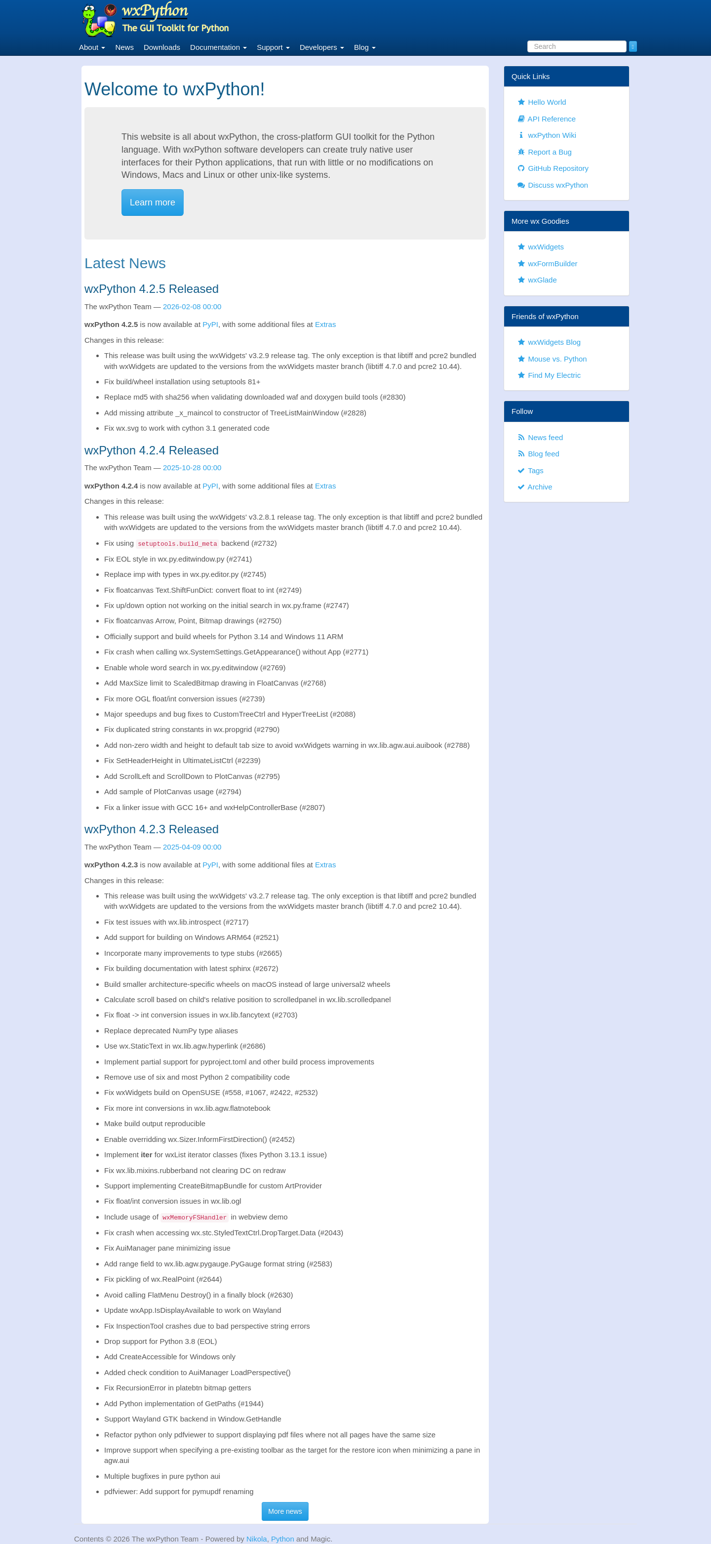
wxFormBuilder (546, 263)
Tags (530, 470)
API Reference (546, 119)
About (92, 47)
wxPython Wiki (546, 135)
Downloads (162, 47)
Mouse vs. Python (551, 359)
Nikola (256, 1539)
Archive (534, 487)
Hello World (541, 102)
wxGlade (536, 280)
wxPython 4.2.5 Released (151, 288)
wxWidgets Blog (548, 342)
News (124, 47)
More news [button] (285, 1511)
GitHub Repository (552, 168)
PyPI (210, 324)
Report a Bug (544, 152)
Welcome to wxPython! (174, 89)
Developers (322, 47)
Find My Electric (548, 375)
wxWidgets (540, 247)
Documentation (218, 47)
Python (282, 1539)
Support (273, 47)
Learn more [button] (152, 202)
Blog (365, 47)
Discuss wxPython (552, 185)
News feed (539, 437)
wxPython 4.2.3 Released (151, 829)
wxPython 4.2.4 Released (151, 450)
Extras (325, 324)
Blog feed (537, 453)
